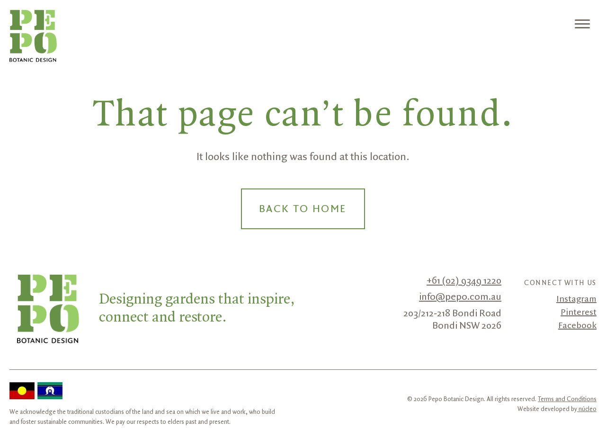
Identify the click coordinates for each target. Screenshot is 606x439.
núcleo (587, 409)
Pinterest (579, 312)
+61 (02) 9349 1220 (464, 281)
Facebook (577, 326)
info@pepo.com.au (460, 297)
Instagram (576, 299)
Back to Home (303, 209)
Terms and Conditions (567, 399)
